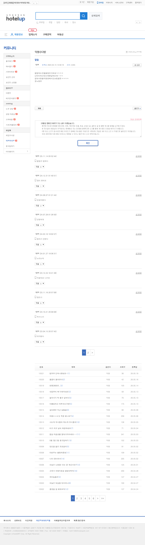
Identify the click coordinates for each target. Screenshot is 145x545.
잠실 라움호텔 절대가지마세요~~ (65, 434)
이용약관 (28, 520)
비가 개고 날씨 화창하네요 (61, 428)
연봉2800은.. (56, 385)
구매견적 (47, 34)
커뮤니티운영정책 (134, 52)
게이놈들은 (55, 477)
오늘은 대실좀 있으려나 (60, 483)
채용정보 (18, 34)
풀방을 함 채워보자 (59, 489)
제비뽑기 (9, 66)
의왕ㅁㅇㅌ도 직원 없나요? (62, 416)
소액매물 (9, 119)
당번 (58, 22)
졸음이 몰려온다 (57, 379)
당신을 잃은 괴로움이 (59, 446)
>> (102, 498)
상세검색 (95, 16)
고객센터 (129, 3)
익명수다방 (10, 140)
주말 (50, 22)
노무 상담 (9, 108)
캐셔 (66, 22)
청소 (74, 22)
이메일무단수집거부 (62, 520)
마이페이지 (10, 151)
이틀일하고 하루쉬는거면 (61, 404)
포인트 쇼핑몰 (11, 82)
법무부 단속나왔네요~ (60, 373)
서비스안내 (119, 3)
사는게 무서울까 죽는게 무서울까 (65, 422)
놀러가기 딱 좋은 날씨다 (61, 397)
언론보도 (18, 520)
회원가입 (90, 2)
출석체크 (9, 61)
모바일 (100, 3)
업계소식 (33, 34)
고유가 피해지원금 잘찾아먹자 (63, 471)
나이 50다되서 (57, 458)
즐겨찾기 (138, 3)
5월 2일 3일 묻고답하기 (61, 440)
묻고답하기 (10, 146)
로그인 (82, 2)
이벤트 (8, 93)
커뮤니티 (109, 3)
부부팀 (41, 22)
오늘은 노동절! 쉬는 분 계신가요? (65, 464)
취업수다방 (10, 135)
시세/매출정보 (11, 124)
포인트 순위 (10, 77)
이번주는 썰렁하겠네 (60, 452)
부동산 (60, 34)
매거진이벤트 (11, 98)
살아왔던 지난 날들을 (59, 410)
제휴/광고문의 (79, 520)
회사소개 (7, 520)
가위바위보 (10, 71)
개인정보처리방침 (43, 520)
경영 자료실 (10, 114)
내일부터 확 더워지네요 (60, 391)
